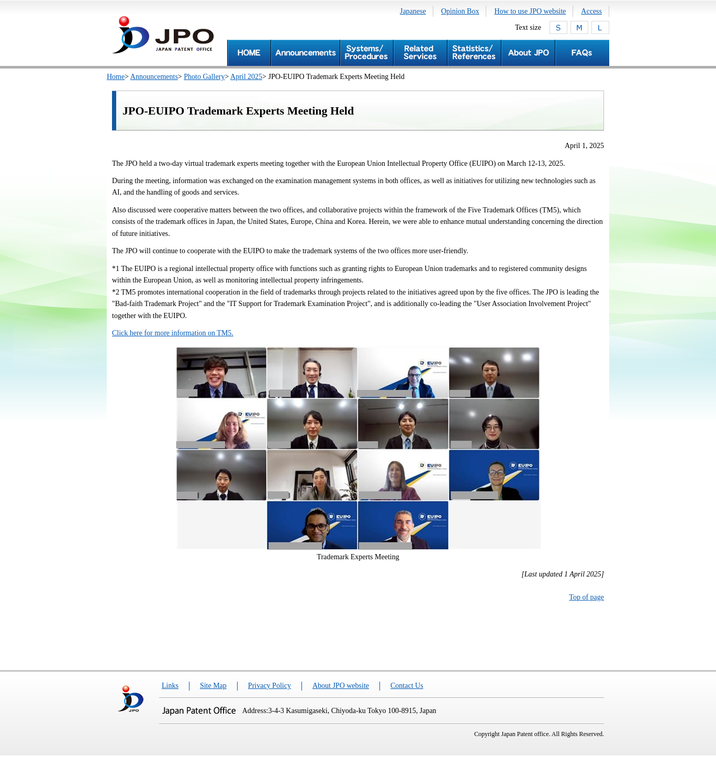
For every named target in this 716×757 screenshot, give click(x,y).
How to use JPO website (530, 11)
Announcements (154, 77)
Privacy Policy (269, 686)
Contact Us (406, 686)
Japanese (413, 11)
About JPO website (340, 686)
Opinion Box (460, 11)
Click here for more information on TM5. (172, 333)
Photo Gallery (204, 77)
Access (591, 11)
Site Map (213, 686)
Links (170, 686)
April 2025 (246, 77)
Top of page (586, 597)
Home (116, 77)
